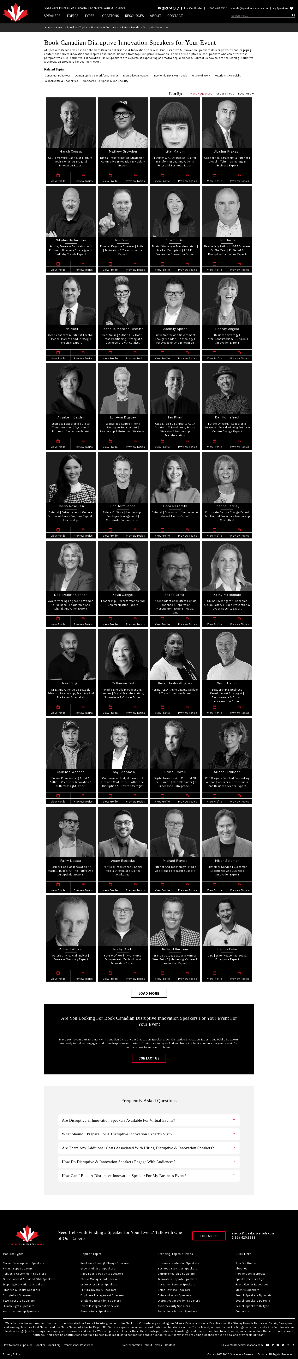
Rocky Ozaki (123, 949)
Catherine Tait (123, 683)
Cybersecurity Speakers (174, 1306)
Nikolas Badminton (71, 240)
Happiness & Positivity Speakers (102, 1273)
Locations (109, 15)
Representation (132, 1345)
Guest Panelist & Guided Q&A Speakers (29, 1279)
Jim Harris (227, 240)
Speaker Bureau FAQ (47, 1345)
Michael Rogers (175, 860)
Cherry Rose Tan (71, 506)
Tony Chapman (123, 772)
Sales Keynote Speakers (174, 1290)
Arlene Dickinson (227, 772)
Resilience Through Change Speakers (105, 1263)
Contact (175, 15)
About (155, 15)
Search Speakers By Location (255, 1295)
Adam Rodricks (123, 860)
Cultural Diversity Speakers (99, 1290)
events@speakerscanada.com (250, 8)
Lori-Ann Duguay (123, 417)
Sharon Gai (175, 240)
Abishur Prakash (227, 151)
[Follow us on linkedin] (163, 8)
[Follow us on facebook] (166, 8)
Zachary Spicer (175, 329)
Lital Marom (175, 151)
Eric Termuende (122, 506)
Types (89, 15)
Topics (72, 15)
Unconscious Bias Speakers (99, 1284)
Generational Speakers (96, 1311)
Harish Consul (71, 151)
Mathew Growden (123, 151)
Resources (134, 15)
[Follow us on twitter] (283, 1345)
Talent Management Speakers (100, 1306)
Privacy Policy (11, 1354)
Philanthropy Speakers (18, 1268)
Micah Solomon (227, 860)
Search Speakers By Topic (253, 1300)
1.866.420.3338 (244, 1237)
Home (48, 27)
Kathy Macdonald (227, 595)
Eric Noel (71, 329)
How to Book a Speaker (251, 1273)
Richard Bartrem (175, 949)
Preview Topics (83, 181)
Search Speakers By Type (252, 1306)
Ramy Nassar (71, 860)
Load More (149, 993)
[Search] (263, 16)
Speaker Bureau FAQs (250, 1279)
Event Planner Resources (252, 1284)
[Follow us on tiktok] (178, 8)
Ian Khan (175, 417)
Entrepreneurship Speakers (176, 1273)
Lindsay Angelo (227, 329)
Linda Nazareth (175, 506)
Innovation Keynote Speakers (177, 1279)
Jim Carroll (123, 240)
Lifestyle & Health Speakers (21, 1290)
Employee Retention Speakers (101, 1300)
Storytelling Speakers (17, 1295)
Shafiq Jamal (175, 595)
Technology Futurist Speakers (177, 1311)
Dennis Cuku (227, 949)
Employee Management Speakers (103, 1295)
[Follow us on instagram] (174, 8)
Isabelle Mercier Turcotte (123, 329)
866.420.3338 (217, 8)
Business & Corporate (104, 27)
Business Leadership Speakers (178, 1263)
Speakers (52, 15)
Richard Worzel (71, 949)
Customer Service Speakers (176, 1284)
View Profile (58, 181)
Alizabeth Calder (70, 417)
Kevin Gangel (122, 595)
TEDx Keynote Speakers (19, 1300)
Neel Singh (70, 683)
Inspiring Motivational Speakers (24, 1284)
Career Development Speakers (23, 1263)
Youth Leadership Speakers (21, 1311)
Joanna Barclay (227, 506)
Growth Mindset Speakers (98, 1268)
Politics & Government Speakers (24, 1273)
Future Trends (130, 27)
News (158, 1345)
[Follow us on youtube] (159, 8)
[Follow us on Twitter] (170, 8)
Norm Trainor (227, 683)
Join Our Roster (193, 8)
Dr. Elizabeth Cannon (70, 595)
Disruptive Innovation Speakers (179, 1300)
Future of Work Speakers (175, 1295)
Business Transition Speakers (177, 1268)
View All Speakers (248, 1290)
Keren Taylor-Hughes (175, 683)
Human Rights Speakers (19, 1306)
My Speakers (283, 8)
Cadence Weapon (71, 772)
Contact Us (149, 1058)
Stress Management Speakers (101, 1279)
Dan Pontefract (227, 417)
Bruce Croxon (175, 772)
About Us (242, 1268)
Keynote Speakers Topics (72, 27)
